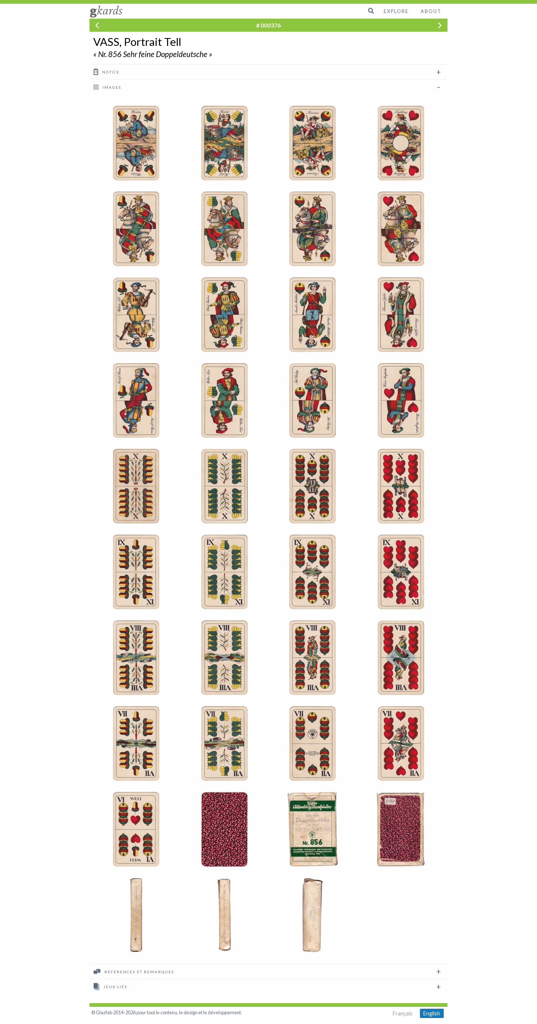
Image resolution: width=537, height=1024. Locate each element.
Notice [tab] (107, 71)
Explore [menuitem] (396, 11)
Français (402, 1013)
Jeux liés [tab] (110, 986)
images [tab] (107, 86)
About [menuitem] (431, 11)
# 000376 (268, 25)
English (431, 1013)
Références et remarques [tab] (134, 971)
